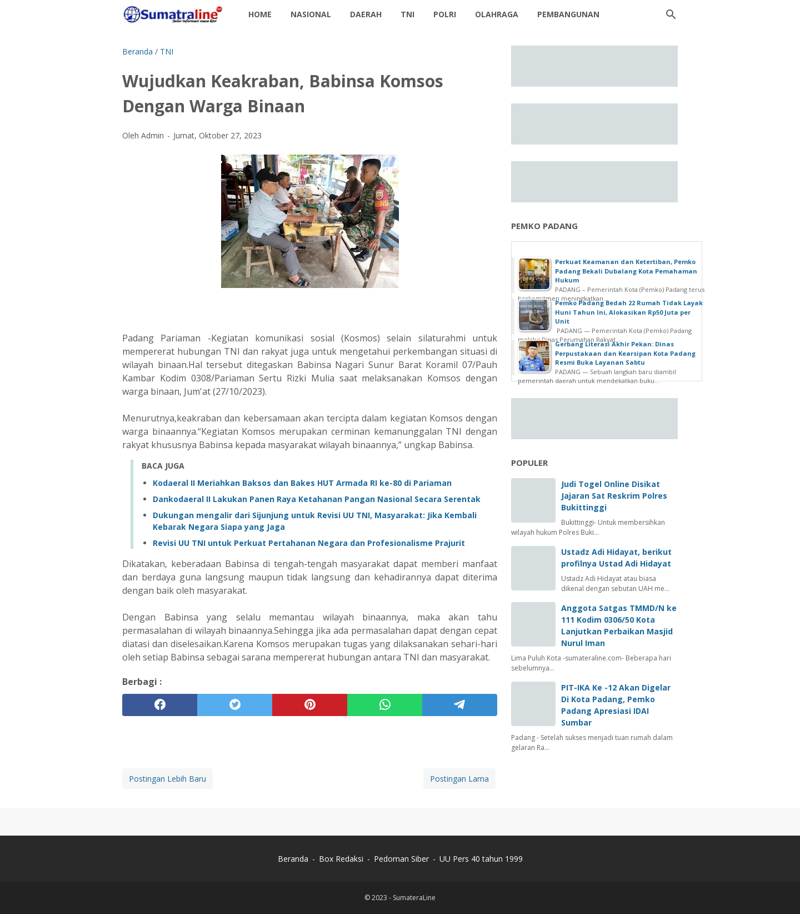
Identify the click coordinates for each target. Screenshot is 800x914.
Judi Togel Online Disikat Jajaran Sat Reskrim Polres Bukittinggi (614, 496)
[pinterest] (309, 705)
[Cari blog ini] (671, 14)
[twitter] (234, 705)
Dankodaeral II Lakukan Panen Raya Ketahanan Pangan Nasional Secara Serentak (317, 499)
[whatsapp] (384, 705)
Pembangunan (568, 14)
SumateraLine (414, 897)
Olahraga (496, 14)
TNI (407, 14)
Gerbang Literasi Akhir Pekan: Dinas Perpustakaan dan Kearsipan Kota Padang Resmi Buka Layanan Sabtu (625, 353)
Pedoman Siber (401, 858)
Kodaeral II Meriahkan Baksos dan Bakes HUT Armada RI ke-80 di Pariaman (302, 483)
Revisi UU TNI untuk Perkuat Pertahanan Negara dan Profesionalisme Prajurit (309, 543)
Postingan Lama (459, 778)
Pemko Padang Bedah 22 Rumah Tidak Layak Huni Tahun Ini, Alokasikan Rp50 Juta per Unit (629, 312)
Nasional (311, 14)
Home (260, 14)
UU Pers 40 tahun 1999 (481, 858)
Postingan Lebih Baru (167, 778)
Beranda (293, 858)
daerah (366, 14)
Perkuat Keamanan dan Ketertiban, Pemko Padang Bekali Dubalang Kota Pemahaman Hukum (626, 270)
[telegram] (459, 705)
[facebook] (159, 705)
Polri (444, 14)
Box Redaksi (342, 858)
